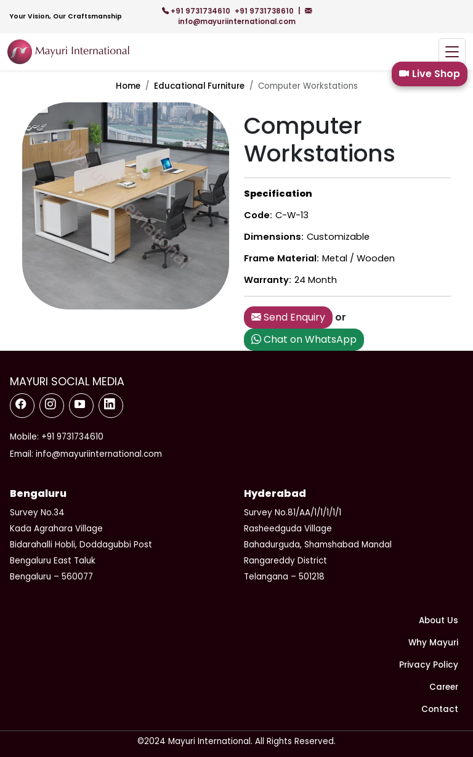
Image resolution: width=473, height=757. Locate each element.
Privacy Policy (428, 665)
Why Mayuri (433, 643)
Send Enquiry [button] (288, 317)
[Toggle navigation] (452, 52)
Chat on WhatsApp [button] (304, 339)
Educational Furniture (199, 86)
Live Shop (429, 74)
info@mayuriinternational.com (245, 16)
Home (128, 86)
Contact (439, 709)
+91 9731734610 (197, 11)
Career (443, 687)
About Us (438, 620)
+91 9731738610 (265, 11)
